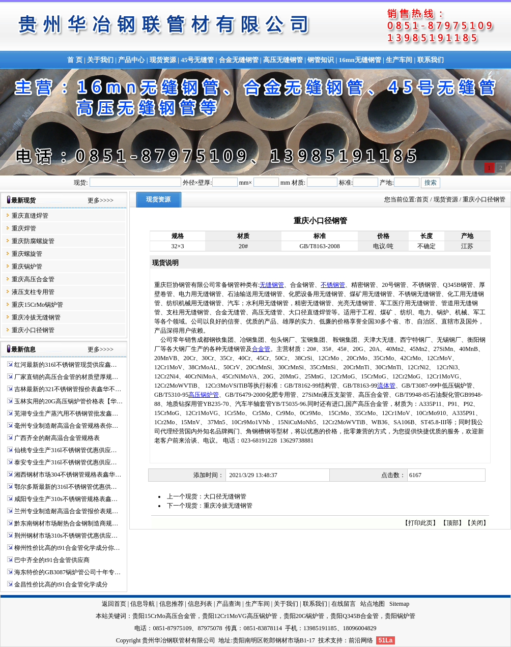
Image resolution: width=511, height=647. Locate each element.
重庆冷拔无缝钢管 (36, 317)
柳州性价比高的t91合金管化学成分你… (67, 547)
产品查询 (228, 603)
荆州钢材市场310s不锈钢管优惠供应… (66, 535)
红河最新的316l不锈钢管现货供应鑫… (65, 364)
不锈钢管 (333, 284)
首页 (422, 199)
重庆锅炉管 (27, 266)
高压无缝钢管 (283, 60)
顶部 (452, 522)
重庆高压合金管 (33, 279)
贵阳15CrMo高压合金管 (164, 616)
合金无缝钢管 (239, 60)
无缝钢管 (272, 284)
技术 (324, 640)
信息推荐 (171, 603)
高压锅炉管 (203, 394)
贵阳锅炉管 (400, 616)
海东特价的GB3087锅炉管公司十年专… (67, 572)
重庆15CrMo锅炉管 (37, 304)
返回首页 (114, 603)
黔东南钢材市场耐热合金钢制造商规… (66, 523)
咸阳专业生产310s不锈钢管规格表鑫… (66, 499)
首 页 (74, 60)
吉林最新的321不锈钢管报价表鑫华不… (67, 389)
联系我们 (430, 60)
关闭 (477, 522)
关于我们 (100, 60)
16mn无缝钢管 (360, 60)
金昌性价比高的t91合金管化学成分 (60, 584)
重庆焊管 (24, 228)
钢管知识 (320, 60)
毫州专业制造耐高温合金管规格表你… (66, 425)
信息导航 (142, 603)
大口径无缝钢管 (225, 496)
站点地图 (372, 603)
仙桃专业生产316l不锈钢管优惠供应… (65, 450)
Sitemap (399, 603)
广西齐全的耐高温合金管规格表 (57, 438)
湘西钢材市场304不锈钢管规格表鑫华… (67, 474)
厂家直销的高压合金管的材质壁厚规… (66, 376)
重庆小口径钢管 (33, 330)
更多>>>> (100, 200)
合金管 (261, 348)
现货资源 (163, 60)
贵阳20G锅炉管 (304, 616)
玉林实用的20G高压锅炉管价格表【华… (68, 401)
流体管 (386, 385)
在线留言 (343, 603)
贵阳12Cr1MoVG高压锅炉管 (239, 616)
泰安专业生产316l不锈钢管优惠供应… (65, 462)
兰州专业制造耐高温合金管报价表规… (66, 511)
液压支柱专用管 (33, 292)
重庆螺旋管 (27, 253)
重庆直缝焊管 (30, 215)
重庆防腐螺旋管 (33, 241)
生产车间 (399, 60)
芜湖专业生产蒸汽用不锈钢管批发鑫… (66, 413)
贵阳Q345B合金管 (354, 616)
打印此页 (420, 522)
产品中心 (131, 60)
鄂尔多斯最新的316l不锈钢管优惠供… (65, 486)
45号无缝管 (197, 60)
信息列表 (200, 603)
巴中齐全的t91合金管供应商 (51, 560)
